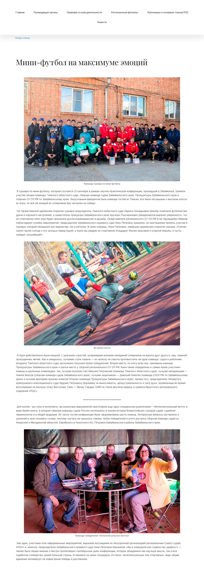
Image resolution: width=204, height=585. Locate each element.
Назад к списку (22, 38)
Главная (20, 12)
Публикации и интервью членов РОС (167, 12)
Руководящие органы (46, 12)
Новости (102, 22)
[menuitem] (20, 12)
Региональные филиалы (124, 12)
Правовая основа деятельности (84, 12)
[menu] (102, 17)
